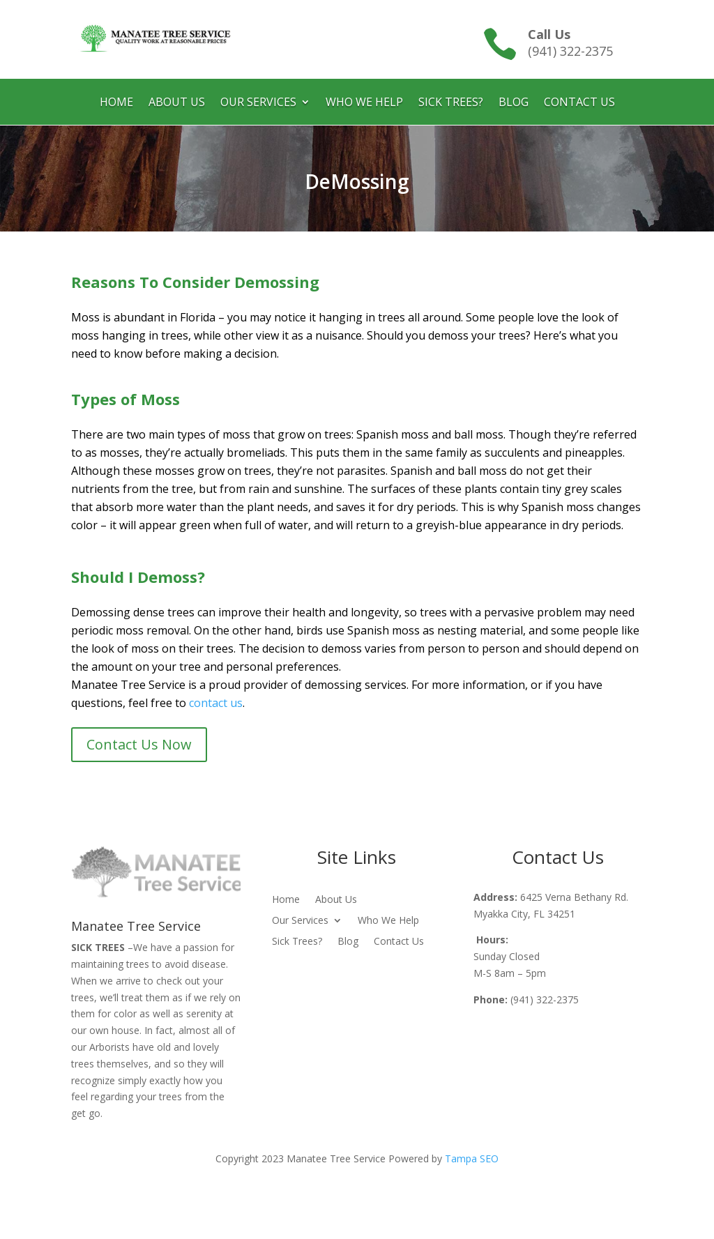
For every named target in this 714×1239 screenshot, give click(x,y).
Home (116, 103)
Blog (514, 103)
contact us (216, 702)
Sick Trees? (450, 103)
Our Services (258, 103)
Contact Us (579, 103)
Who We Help (364, 103)
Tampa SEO (472, 1158)
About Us (177, 103)
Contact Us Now (139, 744)
